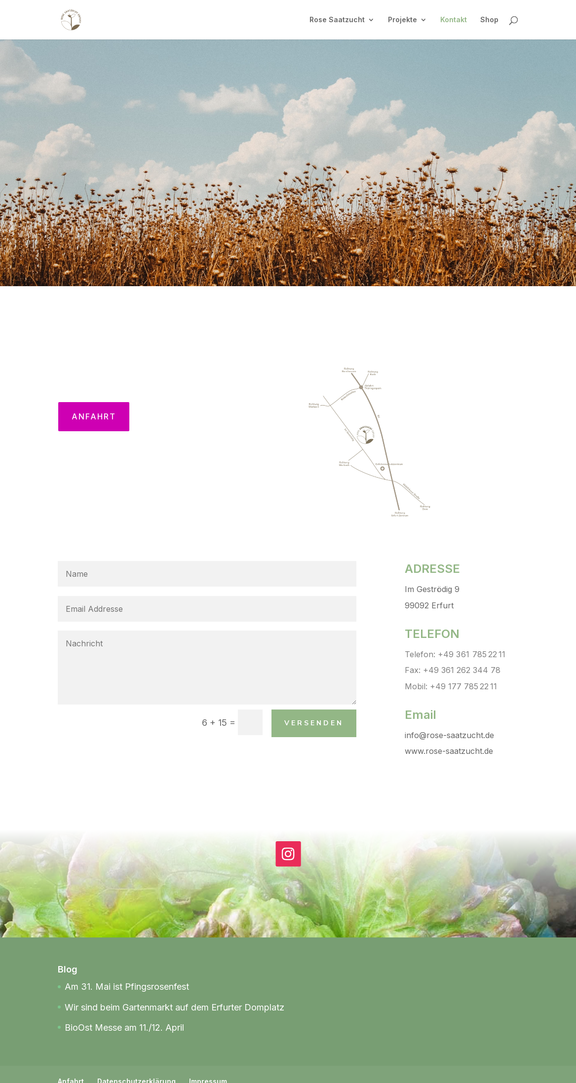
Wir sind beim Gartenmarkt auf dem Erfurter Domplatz (174, 1007)
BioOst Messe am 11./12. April (124, 1027)
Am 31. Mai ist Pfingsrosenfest (127, 986)
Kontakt (453, 20)
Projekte (402, 20)
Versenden (314, 723)
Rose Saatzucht (337, 20)
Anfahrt (94, 416)
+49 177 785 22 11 (463, 686)
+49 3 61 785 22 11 (471, 654)
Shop (489, 20)
